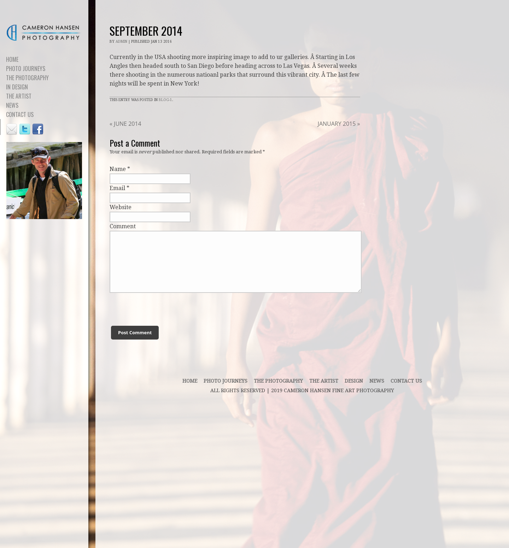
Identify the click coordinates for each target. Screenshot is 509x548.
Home (189, 381)
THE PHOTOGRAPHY (278, 381)
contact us (406, 381)
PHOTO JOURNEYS (225, 381)
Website (120, 207)
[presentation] (152, 304)
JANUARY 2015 (339, 124)
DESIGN (354, 381)
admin (121, 41)
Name (118, 169)
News (376, 381)
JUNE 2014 (125, 124)
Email (117, 188)
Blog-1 (165, 100)
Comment (123, 226)
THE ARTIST (323, 381)
